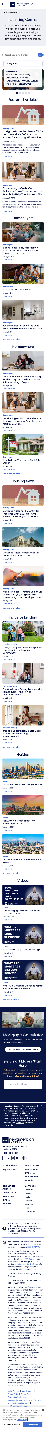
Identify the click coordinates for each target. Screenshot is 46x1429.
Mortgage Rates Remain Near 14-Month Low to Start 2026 (20, 554)
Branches (29, 1204)
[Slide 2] (20, 93)
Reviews (28, 1193)
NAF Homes (7, 1200)
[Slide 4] (26, 93)
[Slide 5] (29, 93)
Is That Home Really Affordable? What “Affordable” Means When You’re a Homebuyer (22, 79)
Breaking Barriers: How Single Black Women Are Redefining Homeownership (21, 733)
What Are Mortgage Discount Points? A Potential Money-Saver (23, 987)
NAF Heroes (30, 1173)
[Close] (43, 1411)
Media (27, 1197)
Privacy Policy (13, 1394)
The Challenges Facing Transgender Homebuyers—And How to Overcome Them (22, 692)
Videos (23, 880)
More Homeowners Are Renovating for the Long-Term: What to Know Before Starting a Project (21, 379)
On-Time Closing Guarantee (18, 1403)
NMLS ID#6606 (13, 1391)
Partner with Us (9, 1193)
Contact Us (30, 1212)
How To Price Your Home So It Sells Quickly (21, 461)
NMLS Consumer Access (17, 1406)
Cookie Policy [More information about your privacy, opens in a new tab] (22, 1421)
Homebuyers (11, 71)
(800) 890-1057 (10, 1153)
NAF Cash (6, 1204)
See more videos (10, 999)
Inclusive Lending (23, 617)
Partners (37, 1400)
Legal (27, 1208)
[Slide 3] (23, 93)
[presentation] (23, 1095)
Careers (28, 1201)
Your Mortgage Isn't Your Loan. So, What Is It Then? (21, 912)
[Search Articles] (23, 55)
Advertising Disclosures (17, 1397)
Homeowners (7, 185)
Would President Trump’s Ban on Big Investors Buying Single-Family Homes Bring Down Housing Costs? (22, 594)
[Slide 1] (17, 93)
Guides (23, 754)
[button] (23, 63)
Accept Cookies (33, 1426)
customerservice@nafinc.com (28, 1264)
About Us (29, 1190)
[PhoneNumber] (3, 4)
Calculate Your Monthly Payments (23, 1049)
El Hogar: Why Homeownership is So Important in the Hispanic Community (22, 650)
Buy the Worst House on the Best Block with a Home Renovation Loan (22, 327)
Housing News (8, 129)
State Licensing (27, 1391)
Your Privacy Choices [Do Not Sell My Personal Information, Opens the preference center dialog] (12, 1426)
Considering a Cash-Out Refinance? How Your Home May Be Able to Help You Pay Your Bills (22, 191)
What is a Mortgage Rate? (16, 289)
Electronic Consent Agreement (20, 1400)
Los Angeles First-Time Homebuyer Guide (21, 861)
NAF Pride (29, 1180)
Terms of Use (26, 1394)
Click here (20, 1122)
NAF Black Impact (32, 1177)
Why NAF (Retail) (9, 1169)
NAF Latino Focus (32, 1169)
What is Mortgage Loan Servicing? (21, 949)
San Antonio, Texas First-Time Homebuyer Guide (19, 822)
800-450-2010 (18, 1231)
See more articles (11, 339)
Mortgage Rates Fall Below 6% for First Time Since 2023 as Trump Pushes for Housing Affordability (22, 134)
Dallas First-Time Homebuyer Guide (22, 784)
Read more (8, 157)
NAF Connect (8, 1196)
